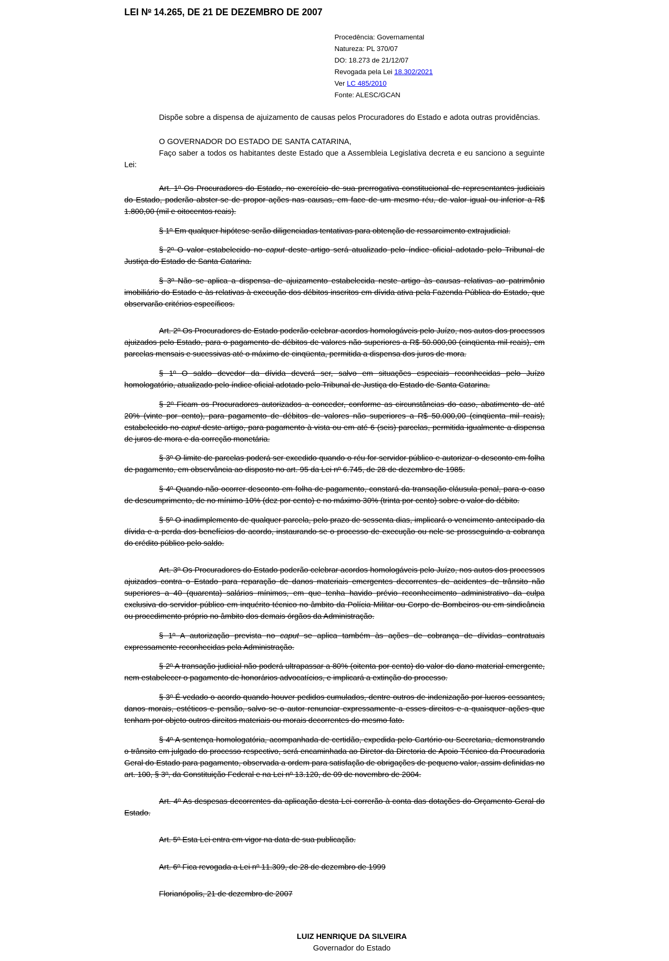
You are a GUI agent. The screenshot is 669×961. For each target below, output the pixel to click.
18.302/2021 (413, 72)
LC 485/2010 (367, 83)
